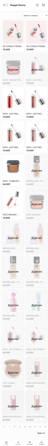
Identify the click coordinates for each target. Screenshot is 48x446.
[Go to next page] (40, 426)
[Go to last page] (45, 426)
